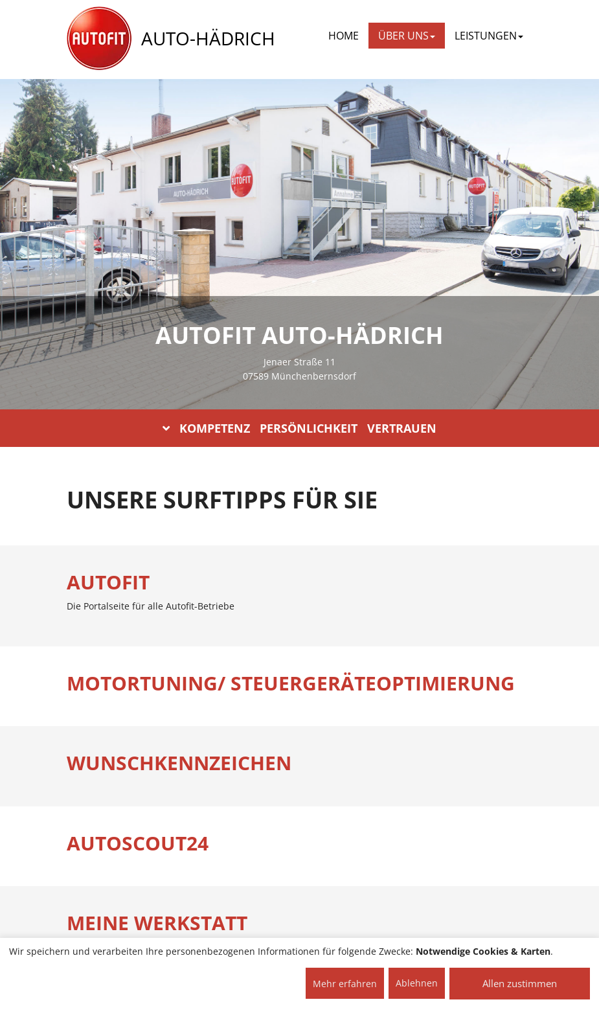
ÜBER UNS (406, 36)
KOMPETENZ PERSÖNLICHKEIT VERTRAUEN (299, 428)
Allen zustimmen (519, 983)
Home (343, 36)
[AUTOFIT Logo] (99, 39)
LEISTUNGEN (489, 36)
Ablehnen (417, 983)
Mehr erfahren (345, 983)
